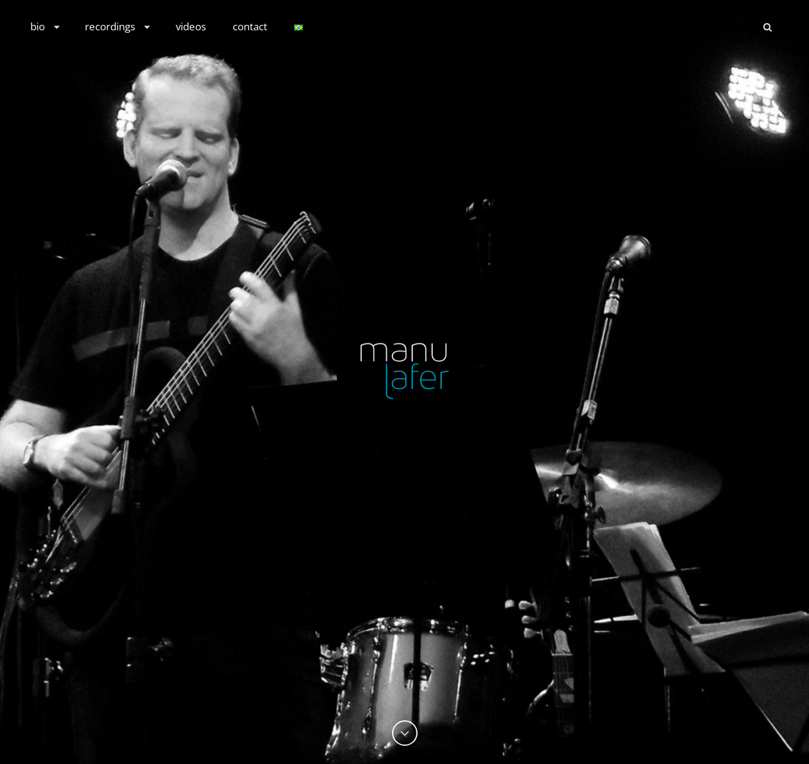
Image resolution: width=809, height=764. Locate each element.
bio (45, 26)
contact (250, 26)
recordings (118, 26)
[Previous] (405, 733)
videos (191, 26)
